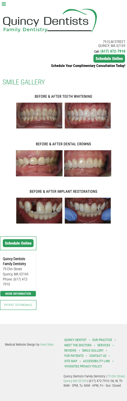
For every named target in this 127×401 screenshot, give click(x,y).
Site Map (70, 361)
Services (103, 345)
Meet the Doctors (77, 345)
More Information (18, 294)
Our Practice (102, 340)
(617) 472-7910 (112, 51)
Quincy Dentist (75, 340)
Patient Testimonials (18, 305)
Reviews (70, 350)
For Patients (74, 355)
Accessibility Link (96, 361)
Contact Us (97, 355)
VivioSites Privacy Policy (83, 366)
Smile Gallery (93, 350)
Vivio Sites (46, 344)
